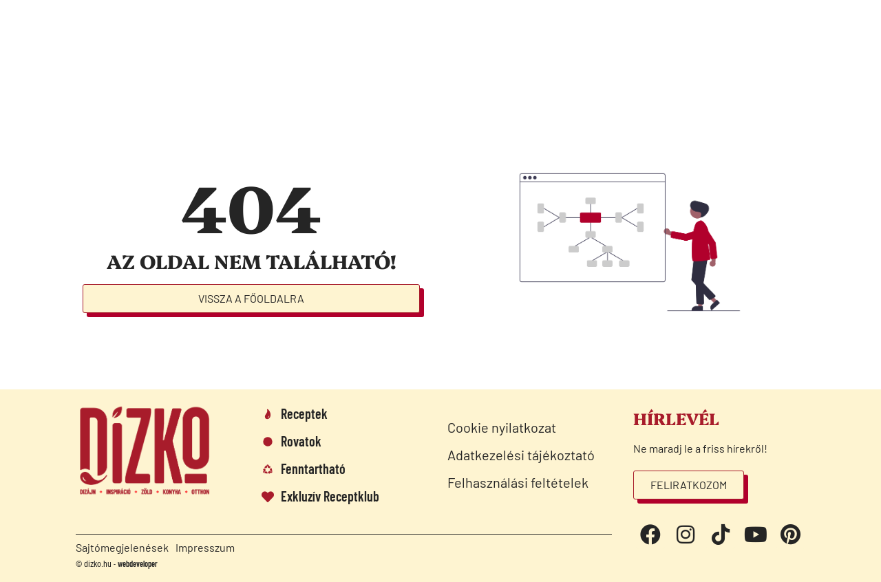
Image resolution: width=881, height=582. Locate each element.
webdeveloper (138, 563)
